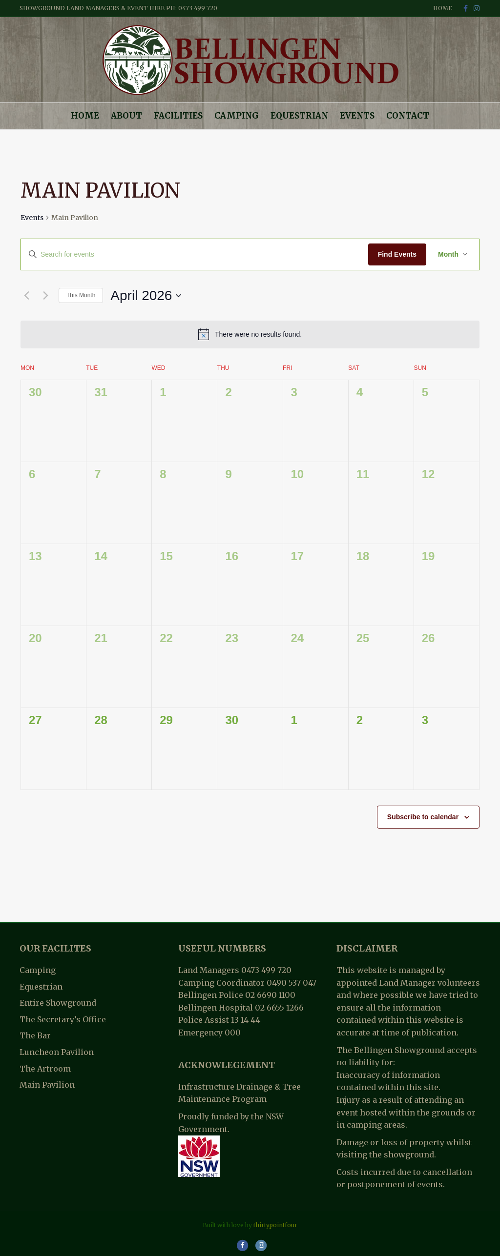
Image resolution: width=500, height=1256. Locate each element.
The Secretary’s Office (63, 1019)
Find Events (397, 254)
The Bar (35, 1035)
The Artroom (45, 1069)
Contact (407, 115)
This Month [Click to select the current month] (80, 295)
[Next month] (45, 296)
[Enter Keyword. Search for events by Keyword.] (194, 254)
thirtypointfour (275, 1225)
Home (442, 8)
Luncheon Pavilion (57, 1052)
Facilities (178, 115)
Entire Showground (58, 1003)
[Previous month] (26, 296)
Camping (236, 115)
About (126, 115)
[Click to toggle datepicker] (145, 295)
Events (357, 115)
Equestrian (299, 115)
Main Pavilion (47, 1085)
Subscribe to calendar (422, 817)
